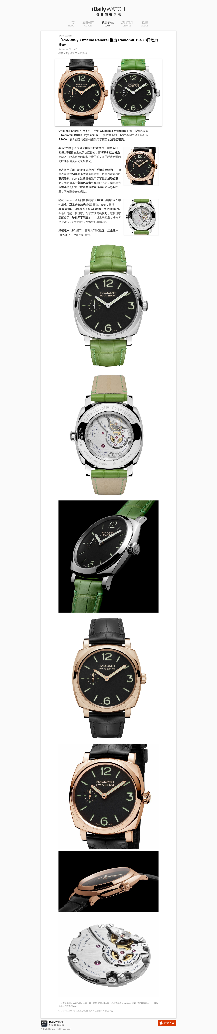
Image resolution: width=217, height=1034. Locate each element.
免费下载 (167, 1023)
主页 (71, 24)
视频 (144, 24)
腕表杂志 (108, 24)
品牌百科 (127, 24)
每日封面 (88, 24)
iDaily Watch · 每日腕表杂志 (55, 1024)
